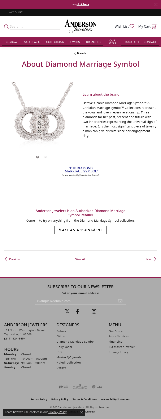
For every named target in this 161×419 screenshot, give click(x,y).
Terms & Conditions (85, 399)
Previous (14, 259)
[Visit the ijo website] (63, 387)
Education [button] (131, 42)
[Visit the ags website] (80, 387)
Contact (150, 42)
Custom (11, 42)
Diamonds (93, 42)
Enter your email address (81, 293)
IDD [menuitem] (59, 352)
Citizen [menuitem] (61, 336)
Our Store (116, 331)
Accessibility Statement (115, 399)
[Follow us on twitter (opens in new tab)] (67, 311)
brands (81, 53)
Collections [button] (55, 42)
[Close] (155, 4)
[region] (41, 115)
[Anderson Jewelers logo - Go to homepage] (80, 26)
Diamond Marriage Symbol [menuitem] (75, 341)
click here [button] (83, 4)
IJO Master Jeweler (122, 347)
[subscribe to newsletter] (120, 301)
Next (149, 259)
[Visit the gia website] (97, 387)
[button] (15, 12)
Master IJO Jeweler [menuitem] (69, 357)
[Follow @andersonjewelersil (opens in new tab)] (94, 311)
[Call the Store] (15, 338)
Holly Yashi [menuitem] (64, 347)
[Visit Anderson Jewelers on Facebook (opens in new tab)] (77, 311)
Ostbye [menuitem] (61, 368)
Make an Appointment (80, 230)
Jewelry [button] (75, 42)
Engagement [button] (32, 42)
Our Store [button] (112, 42)
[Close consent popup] (81, 412)
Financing (116, 341)
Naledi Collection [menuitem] (68, 362)
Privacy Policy (118, 352)
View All (80, 259)
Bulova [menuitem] (61, 331)
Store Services (119, 336)
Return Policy (38, 399)
